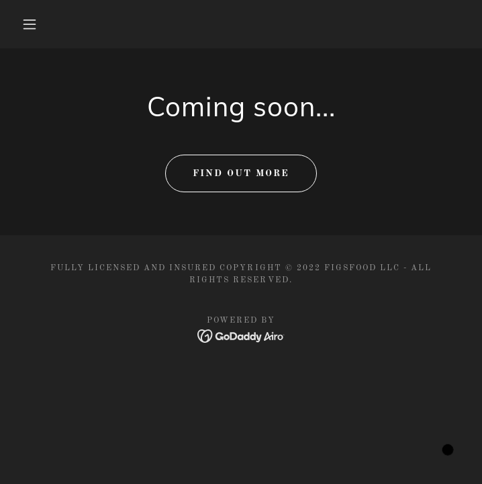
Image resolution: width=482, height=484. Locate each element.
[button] (38, 24)
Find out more (241, 173)
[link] (241, 336)
